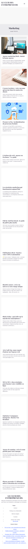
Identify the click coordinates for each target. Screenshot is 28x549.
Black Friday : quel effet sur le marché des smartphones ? (13, 317)
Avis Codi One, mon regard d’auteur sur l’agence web (12, 351)
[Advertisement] (14, 16)
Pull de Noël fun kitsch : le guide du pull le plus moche (14, 222)
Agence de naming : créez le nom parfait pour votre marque (14, 450)
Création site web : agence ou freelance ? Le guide (13, 156)
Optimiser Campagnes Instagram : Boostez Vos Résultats (11, 417)
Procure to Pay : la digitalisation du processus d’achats (14, 123)
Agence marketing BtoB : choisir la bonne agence (14, 57)
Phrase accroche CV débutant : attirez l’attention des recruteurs (14, 482)
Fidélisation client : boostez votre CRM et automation (12, 254)
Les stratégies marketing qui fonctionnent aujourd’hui (12, 188)
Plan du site (15, 521)
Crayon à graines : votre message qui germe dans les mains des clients (14, 90)
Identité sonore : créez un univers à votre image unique (13, 285)
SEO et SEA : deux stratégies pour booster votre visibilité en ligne (13, 384)
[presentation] (14, 45)
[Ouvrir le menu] (25, 4)
